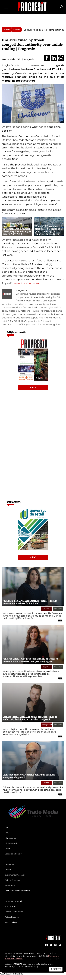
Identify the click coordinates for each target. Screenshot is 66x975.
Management (47, 725)
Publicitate (10, 885)
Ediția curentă (16, 332)
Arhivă (16, 29)
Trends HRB (10, 906)
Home (7, 29)
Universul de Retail (13, 901)
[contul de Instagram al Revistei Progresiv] (46, 945)
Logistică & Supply (13, 854)
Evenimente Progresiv (15, 875)
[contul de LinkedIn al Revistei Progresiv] (55, 945)
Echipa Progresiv (12, 880)
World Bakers (11, 922)
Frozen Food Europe (14, 912)
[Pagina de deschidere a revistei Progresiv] (33, 7)
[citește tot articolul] (58, 619)
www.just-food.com (26, 283)
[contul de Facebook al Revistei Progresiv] (51, 945)
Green (46, 609)
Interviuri (58, 609)
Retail (7, 827)
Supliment (14, 502)
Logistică (46, 667)
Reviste (8, 869)
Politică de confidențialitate (17, 891)
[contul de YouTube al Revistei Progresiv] (60, 945)
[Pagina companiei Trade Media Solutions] (53, 939)
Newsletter (10, 864)
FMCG (46, 783)
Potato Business (12, 917)
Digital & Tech (11, 843)
